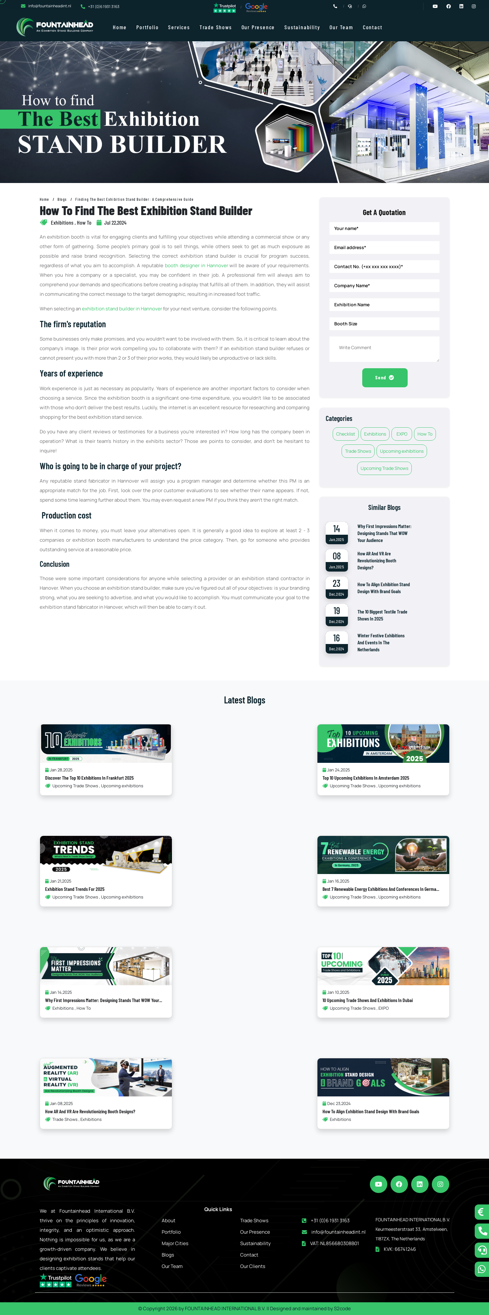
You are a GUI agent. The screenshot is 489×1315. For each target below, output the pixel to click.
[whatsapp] (482, 1269)
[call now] (482, 1231)
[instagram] (441, 1184)
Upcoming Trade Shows (384, 469)
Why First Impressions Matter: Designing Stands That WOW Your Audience (384, 534)
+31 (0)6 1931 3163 (103, 6)
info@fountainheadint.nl (49, 6)
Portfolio (147, 27)
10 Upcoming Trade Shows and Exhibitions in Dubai (368, 1001)
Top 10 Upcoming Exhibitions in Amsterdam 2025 (366, 778)
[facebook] (399, 1184)
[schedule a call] (482, 1250)
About (168, 1220)
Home (120, 27)
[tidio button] (482, 1212)
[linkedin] (420, 1184)
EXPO (402, 435)
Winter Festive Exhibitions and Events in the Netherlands (380, 643)
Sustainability (302, 27)
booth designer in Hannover (196, 265)
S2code (342, 1308)
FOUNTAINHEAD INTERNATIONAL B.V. (225, 1308)
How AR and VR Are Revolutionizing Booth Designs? (376, 561)
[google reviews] (256, 7)
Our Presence (258, 27)
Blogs (62, 199)
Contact (373, 27)
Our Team (341, 27)
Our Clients (252, 1266)
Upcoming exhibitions (402, 452)
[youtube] (379, 1184)
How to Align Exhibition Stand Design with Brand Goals (371, 1112)
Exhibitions (375, 435)
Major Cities (175, 1243)
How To (425, 435)
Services (179, 27)
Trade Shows (216, 27)
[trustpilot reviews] (225, 7)
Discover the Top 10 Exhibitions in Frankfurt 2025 (89, 778)
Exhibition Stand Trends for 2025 (75, 890)
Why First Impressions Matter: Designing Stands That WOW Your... (103, 1001)
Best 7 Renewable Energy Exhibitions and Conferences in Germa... (381, 890)
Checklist (345, 435)
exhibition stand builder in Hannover (122, 308)
